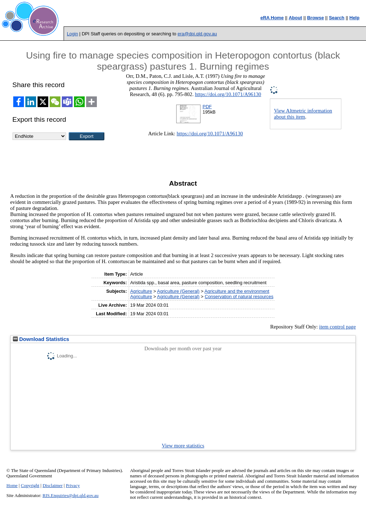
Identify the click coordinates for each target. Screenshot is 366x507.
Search (336, 17)
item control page (337, 327)
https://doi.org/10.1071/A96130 (228, 94)
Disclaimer (53, 485)
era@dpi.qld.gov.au (197, 33)
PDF (207, 106)
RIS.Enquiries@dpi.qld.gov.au (71, 495)
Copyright (30, 485)
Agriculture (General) (178, 291)
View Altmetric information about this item (303, 114)
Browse (315, 17)
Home (12, 485)
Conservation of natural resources (239, 296)
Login (72, 33)
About (295, 17)
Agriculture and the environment (236, 291)
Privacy (73, 485)
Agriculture (141, 291)
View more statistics (183, 445)
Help (355, 17)
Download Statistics (41, 339)
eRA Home (271, 17)
